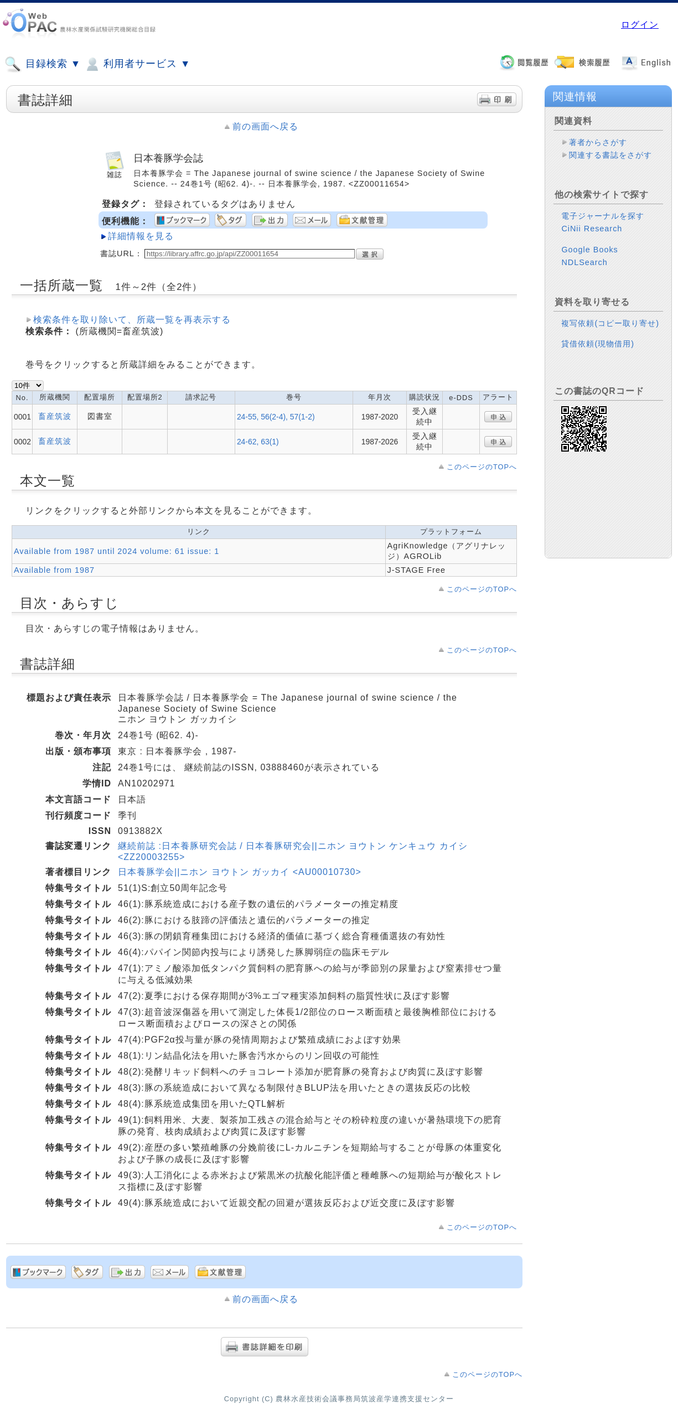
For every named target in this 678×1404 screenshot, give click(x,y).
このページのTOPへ (482, 467)
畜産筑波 (54, 416)
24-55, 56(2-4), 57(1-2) (276, 416)
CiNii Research (591, 228)
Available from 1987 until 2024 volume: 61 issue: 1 (116, 551)
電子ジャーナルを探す (602, 215)
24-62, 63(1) (258, 441)
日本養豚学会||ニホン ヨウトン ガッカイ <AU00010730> (239, 872)
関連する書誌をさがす (610, 155)
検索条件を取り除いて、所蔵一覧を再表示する (132, 319)
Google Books (589, 249)
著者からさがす (598, 142)
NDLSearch (584, 262)
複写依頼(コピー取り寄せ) (610, 323)
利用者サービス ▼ (137, 64)
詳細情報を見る (141, 236)
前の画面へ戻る (265, 126)
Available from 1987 (54, 570)
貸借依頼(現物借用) (597, 343)
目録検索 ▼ (42, 64)
